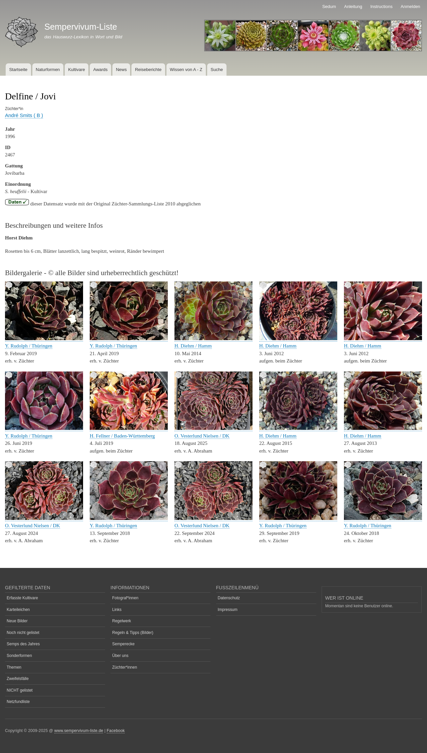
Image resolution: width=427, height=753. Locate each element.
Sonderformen (19, 655)
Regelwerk (121, 621)
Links (116, 609)
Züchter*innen (124, 667)
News (121, 69)
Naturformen (48, 69)
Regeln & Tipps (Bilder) (132, 632)
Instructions (381, 6)
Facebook (116, 730)
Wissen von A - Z (186, 69)
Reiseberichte (148, 69)
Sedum (329, 6)
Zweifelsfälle (18, 678)
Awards (100, 69)
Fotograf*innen (125, 598)
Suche (216, 69)
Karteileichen (18, 609)
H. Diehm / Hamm (193, 345)
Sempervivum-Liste (80, 26)
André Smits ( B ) (24, 115)
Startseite (18, 69)
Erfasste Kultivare (22, 598)
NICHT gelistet (20, 690)
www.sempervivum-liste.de (78, 730)
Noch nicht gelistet (23, 632)
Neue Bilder (17, 621)
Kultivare (76, 69)
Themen (14, 667)
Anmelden (410, 6)
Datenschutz (229, 598)
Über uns (120, 655)
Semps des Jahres (23, 644)
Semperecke (123, 644)
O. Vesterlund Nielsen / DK (202, 436)
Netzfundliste (18, 701)
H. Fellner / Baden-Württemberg (122, 436)
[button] (44, 338)
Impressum (228, 609)
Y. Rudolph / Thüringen (28, 345)
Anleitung (353, 6)
